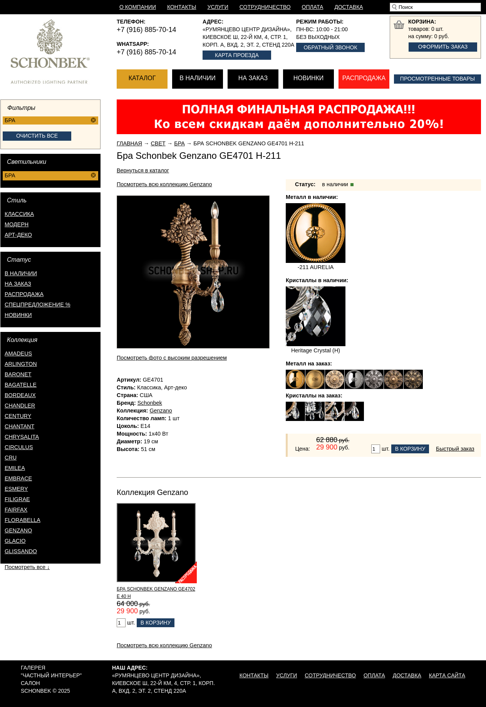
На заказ (253, 78)
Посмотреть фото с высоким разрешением (172, 358)
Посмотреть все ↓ (27, 567)
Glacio (15, 541)
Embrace (18, 478)
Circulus (19, 447)
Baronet (18, 374)
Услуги (218, 7)
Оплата (312, 7)
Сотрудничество (265, 7)
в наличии (21, 273)
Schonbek (149, 403)
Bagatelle (21, 385)
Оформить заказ (443, 47)
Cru (11, 457)
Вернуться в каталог (143, 170)
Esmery (16, 489)
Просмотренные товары (437, 79)
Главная (129, 143)
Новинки (308, 78)
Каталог (142, 78)
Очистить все (37, 136)
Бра (179, 143)
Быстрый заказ (455, 449)
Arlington (21, 364)
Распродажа (363, 78)
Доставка (348, 7)
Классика (19, 214)
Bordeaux (20, 395)
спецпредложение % (37, 304)
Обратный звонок (330, 47)
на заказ (18, 284)
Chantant (19, 426)
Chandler (20, 405)
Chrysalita (22, 437)
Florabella (22, 520)
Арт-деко (18, 235)
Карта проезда (237, 55)
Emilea (15, 468)
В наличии (197, 78)
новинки (18, 315)
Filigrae (17, 499)
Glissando (21, 551)
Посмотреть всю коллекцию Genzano (164, 184)
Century (18, 416)
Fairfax (16, 510)
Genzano (18, 530)
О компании (137, 7)
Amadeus (18, 353)
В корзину (410, 449)
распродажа (24, 294)
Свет (158, 143)
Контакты (181, 7)
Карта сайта (447, 675)
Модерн (16, 224)
